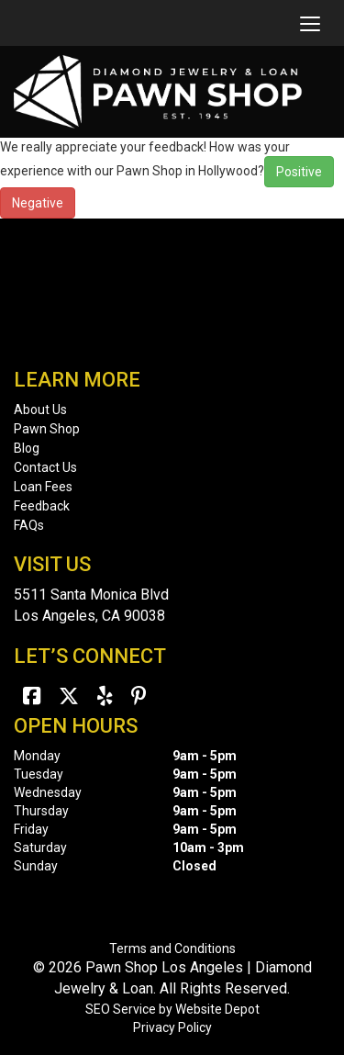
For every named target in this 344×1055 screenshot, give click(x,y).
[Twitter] (69, 696)
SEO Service (120, 1009)
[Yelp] (105, 696)
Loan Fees (43, 486)
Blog (26, 448)
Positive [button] (299, 171)
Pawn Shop (47, 428)
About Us (40, 409)
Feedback (42, 506)
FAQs (29, 525)
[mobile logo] (14, 23)
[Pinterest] (139, 696)
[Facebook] (32, 696)
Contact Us (45, 467)
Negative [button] (37, 203)
